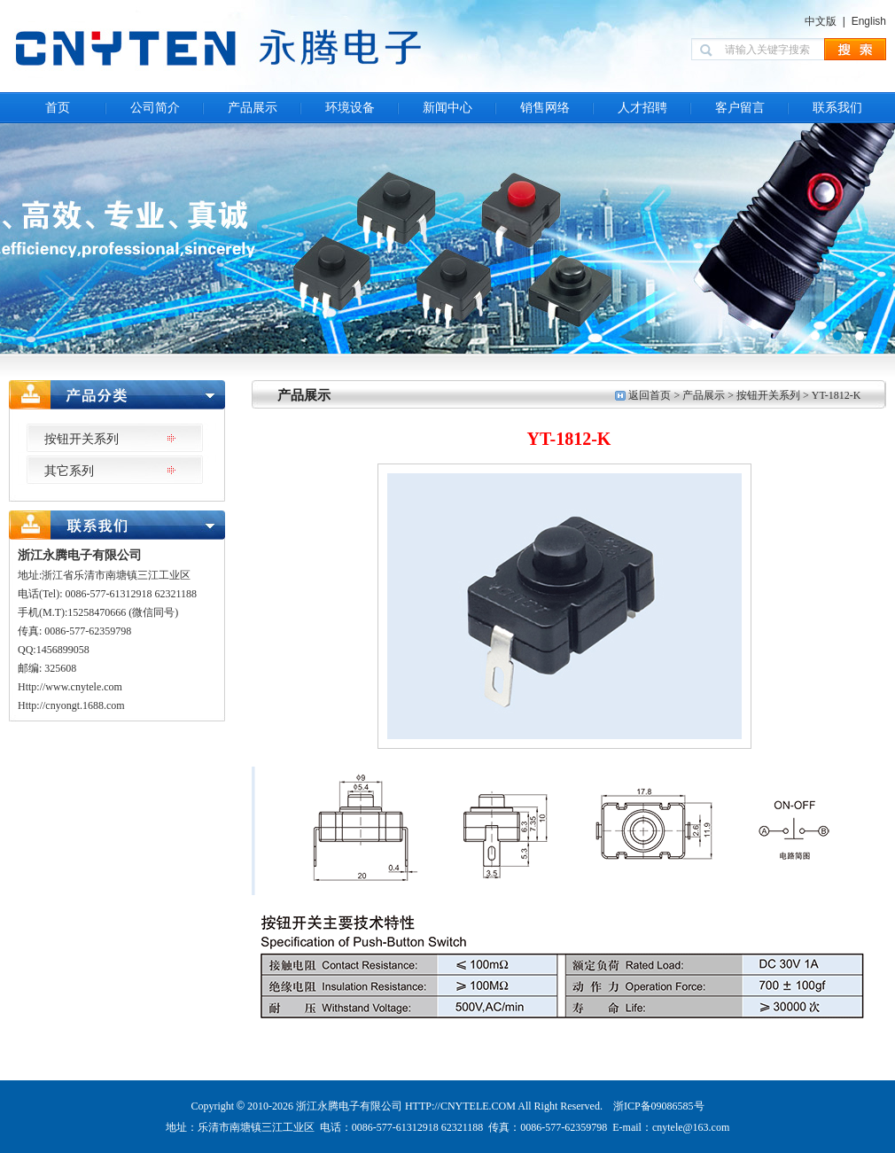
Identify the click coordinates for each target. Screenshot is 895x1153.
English (869, 21)
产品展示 (252, 107)
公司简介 (155, 107)
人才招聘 (642, 107)
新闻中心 (447, 107)
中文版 (821, 21)
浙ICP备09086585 (653, 1106)
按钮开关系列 (768, 395)
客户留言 (740, 107)
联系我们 (837, 107)
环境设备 (350, 107)
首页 (57, 107)
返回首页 (649, 395)
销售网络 (545, 107)
